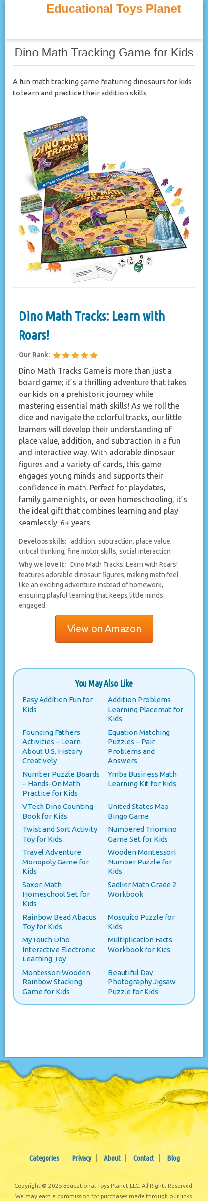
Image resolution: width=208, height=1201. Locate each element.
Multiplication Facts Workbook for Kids (140, 945)
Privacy (81, 1158)
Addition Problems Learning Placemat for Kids (145, 709)
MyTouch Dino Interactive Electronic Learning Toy (58, 949)
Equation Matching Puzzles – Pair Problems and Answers (139, 746)
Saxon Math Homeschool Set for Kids (56, 894)
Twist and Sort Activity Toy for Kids (59, 834)
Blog (173, 1158)
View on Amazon (104, 628)
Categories (44, 1158)
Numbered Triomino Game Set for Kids (142, 834)
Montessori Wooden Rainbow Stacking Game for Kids (56, 981)
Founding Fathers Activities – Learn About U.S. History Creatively (52, 746)
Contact (143, 1158)
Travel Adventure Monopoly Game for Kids (55, 861)
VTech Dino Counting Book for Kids (57, 811)
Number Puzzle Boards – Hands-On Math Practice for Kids (61, 783)
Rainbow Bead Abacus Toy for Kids (59, 922)
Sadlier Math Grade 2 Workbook (142, 890)
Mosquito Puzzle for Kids (141, 922)
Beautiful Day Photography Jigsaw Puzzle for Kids (142, 981)
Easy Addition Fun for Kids (57, 704)
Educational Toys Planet (113, 8)
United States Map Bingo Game (138, 811)
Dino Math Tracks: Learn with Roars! (92, 325)
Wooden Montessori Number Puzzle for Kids (142, 861)
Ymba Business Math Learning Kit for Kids (142, 779)
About (112, 1158)
